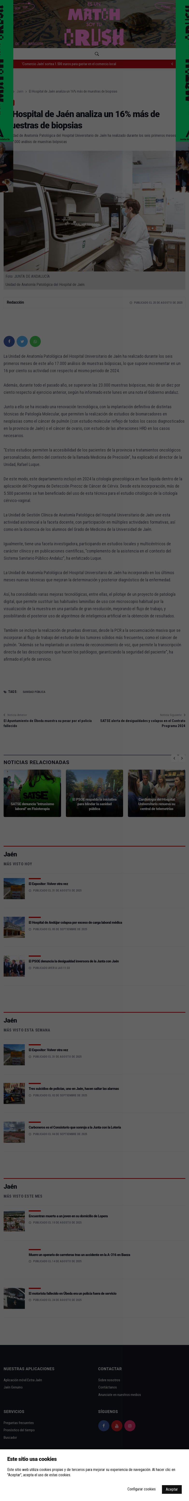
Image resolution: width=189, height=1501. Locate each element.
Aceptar (172, 1489)
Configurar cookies (141, 1489)
